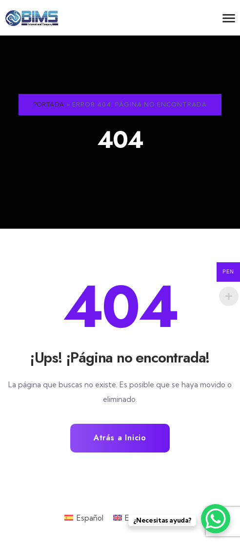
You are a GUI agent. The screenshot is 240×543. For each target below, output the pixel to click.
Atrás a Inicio (120, 437)
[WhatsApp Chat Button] (215, 518)
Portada (48, 104)
